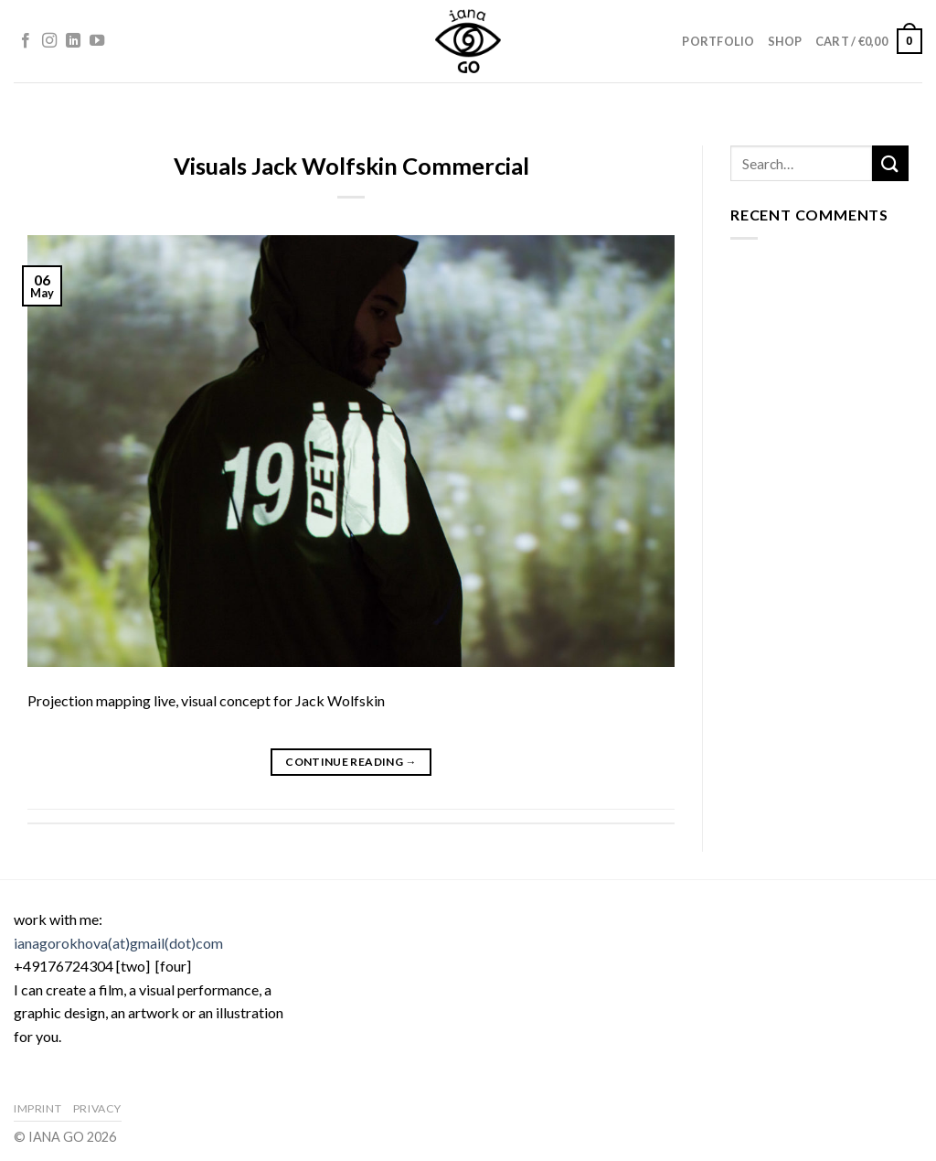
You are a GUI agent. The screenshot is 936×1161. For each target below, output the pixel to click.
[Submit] (890, 163)
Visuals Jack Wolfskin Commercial (351, 165)
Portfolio (718, 41)
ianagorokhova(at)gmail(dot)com (118, 942)
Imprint (37, 1108)
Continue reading (351, 761)
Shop (785, 41)
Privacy (97, 1108)
